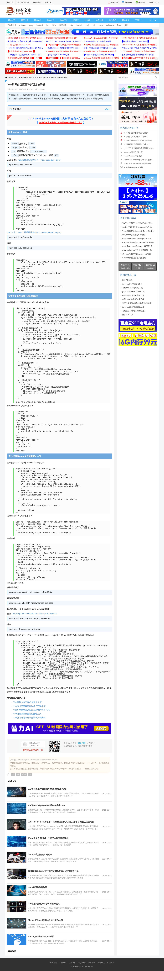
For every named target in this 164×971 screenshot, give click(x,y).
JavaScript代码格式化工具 (132, 284)
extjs (71, 25)
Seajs (87, 25)
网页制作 (24, 20)
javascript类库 (43, 77)
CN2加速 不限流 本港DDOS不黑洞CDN (61, 38)
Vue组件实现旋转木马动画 (40, 854)
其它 (126, 25)
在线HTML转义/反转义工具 (133, 299)
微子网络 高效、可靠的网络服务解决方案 (100, 51)
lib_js (54, 25)
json (48, 25)
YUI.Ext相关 (12, 25)
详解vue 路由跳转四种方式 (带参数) (138, 140)
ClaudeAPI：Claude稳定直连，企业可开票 (101, 38)
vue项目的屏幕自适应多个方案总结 (29, 706)
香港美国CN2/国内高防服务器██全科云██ (25, 58)
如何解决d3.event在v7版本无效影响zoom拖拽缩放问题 (53, 871)
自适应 (24, 774)
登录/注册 (115, 2)
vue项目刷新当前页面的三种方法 (137, 144)
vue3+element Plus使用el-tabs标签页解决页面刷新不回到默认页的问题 (61, 822)
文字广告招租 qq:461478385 (19, 45)
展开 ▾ (107, 109)
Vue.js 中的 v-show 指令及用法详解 (137, 164)
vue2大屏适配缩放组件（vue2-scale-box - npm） (40, 160)
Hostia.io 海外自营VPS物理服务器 (97, 41)
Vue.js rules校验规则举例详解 (133, 235)
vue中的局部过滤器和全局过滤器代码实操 (47, 789)
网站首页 (11, 20)
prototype (22, 25)
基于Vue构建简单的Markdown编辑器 (136, 254)
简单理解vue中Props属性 (133, 167)
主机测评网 (36, 2)
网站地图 (91, 963)
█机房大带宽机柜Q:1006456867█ (135, 41)
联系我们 (72, 963)
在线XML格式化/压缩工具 (132, 288)
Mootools (79, 25)
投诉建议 (101, 963)
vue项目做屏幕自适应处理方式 (27, 714)
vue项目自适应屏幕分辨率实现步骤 (29, 717)
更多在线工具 (127, 315)
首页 (16, 77)
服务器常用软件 (23, 2)
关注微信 (142, 2)
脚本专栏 (50, 20)
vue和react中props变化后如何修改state (46, 805)
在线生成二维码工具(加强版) (133, 311)
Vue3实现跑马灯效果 (37, 887)
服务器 (87, 20)
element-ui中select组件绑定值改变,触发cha (140, 160)
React (119, 25)
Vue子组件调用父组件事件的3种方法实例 (138, 223)
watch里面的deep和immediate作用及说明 (138, 242)
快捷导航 (154, 2)
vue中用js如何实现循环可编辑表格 (44, 904)
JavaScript (32, 77)
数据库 (76, 20)
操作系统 (112, 20)
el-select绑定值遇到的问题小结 (134, 258)
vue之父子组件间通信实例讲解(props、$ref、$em (143, 148)
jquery (31, 25)
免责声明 (82, 963)
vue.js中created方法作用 (133, 156)
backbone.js (110, 25)
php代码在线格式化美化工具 (133, 292)
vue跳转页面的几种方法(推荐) (135, 137)
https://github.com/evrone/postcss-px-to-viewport (35, 614)
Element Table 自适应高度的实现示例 (45, 920)
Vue (13, 774)
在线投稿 (110, 963)
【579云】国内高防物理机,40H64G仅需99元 (25, 48)
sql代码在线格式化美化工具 (133, 295)
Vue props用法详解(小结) (133, 152)
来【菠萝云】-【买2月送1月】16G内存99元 (25, 41)
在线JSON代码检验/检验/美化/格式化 (136, 303)
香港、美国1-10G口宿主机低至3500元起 (100, 48)
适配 (30, 774)
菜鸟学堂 (9, 2)
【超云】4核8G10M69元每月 (57, 55)
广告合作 (62, 963)
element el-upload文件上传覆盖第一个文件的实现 (141, 250)
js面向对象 (62, 25)
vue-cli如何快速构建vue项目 (41, 936)
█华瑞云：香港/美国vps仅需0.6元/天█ (99, 55)
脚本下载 (64, 20)
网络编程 (37, 20)
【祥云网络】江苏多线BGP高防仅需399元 (139, 51)
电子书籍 (99, 20)
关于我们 (53, 963)
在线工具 (48, 2)
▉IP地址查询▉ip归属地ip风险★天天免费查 (63, 45)
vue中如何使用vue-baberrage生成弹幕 (136, 239)
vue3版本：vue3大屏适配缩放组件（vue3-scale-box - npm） (34, 232)
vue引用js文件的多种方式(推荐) (136, 133)
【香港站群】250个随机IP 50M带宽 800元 (62, 48)
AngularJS (39, 25)
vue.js (101, 25)
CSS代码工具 (127, 280)
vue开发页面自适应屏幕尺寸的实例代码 (31, 710)
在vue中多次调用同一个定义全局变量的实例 (48, 838)
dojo (94, 25)
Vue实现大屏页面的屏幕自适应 (27, 702)
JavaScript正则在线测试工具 (133, 307)
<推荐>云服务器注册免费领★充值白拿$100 (25, 38)
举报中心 (128, 2)
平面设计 (138, 20)
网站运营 (125, 20)
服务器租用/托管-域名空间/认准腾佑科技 (138, 55)
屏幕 (18, 774)
